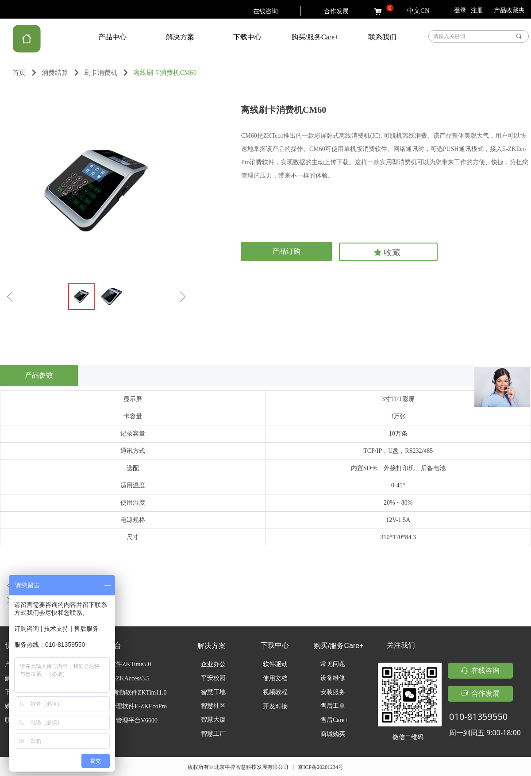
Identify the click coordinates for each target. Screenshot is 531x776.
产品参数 (39, 375)
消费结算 (55, 72)
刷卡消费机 (100, 72)
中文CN (418, 10)
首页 (19, 72)
